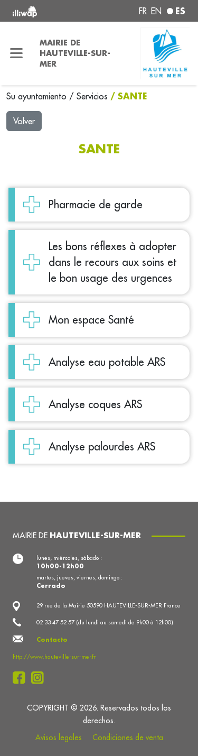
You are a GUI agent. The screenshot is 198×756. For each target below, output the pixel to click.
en (156, 11)
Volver (24, 121)
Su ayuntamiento (37, 96)
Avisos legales (58, 737)
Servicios (93, 96)
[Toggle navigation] (16, 53)
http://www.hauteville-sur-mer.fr (54, 656)
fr (143, 11)
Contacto (52, 639)
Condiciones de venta (127, 737)
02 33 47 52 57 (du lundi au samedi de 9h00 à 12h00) (104, 622)
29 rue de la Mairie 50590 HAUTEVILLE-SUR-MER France (108, 605)
